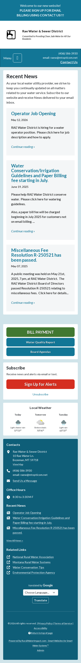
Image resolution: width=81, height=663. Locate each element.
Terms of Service (63, 623)
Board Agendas (40, 351)
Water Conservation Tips (28, 567)
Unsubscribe (40, 394)
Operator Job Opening (27, 512)
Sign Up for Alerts (40, 384)
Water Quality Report (40, 342)
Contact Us (69, 62)
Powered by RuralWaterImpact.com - (40, 643)
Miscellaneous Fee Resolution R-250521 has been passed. (44, 530)
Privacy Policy (45, 623)
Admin (40, 650)
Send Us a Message (25, 480)
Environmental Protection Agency (34, 572)
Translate (40, 600)
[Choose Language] (40, 592)
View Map (18, 464)
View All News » (14, 540)
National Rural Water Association (33, 557)
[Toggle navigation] (17, 57)
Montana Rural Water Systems (32, 562)
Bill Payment (40, 332)
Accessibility (40, 628)
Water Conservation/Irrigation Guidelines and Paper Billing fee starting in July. (41, 520)
